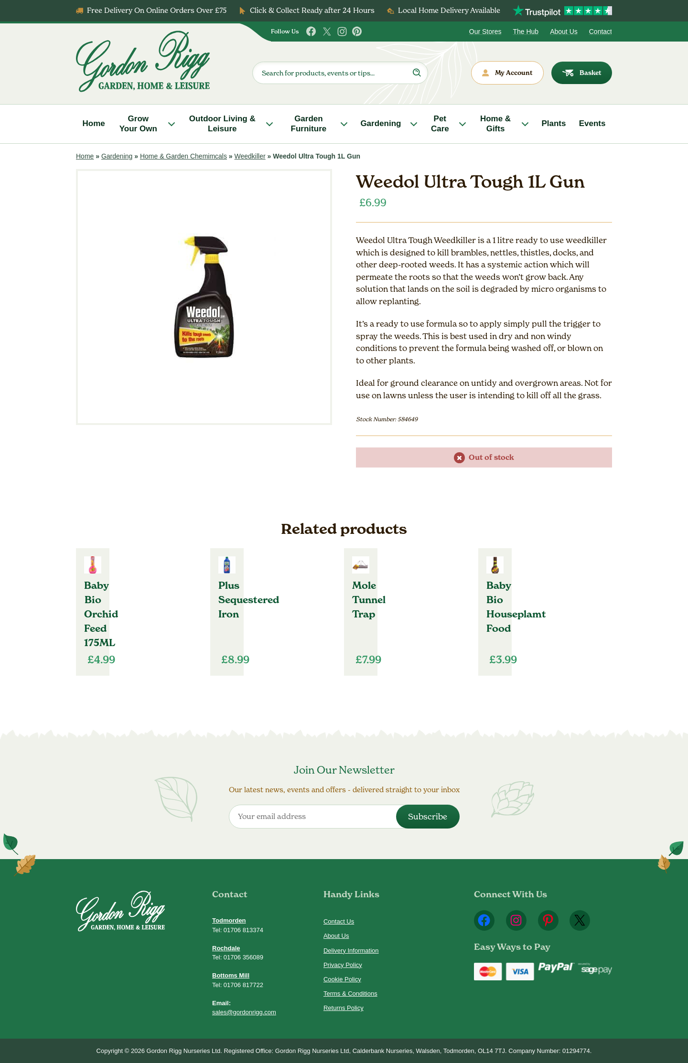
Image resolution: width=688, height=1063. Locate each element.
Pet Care (440, 123)
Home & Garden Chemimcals (183, 156)
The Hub (525, 31)
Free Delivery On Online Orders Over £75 (156, 10)
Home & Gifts (495, 123)
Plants (553, 123)
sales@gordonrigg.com (244, 1012)
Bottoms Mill (230, 975)
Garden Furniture (309, 123)
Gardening (380, 123)
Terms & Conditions (350, 993)
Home (94, 123)
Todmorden (229, 920)
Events (592, 123)
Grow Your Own (138, 123)
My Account (507, 72)
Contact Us (338, 921)
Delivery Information (351, 950)
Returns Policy (343, 1007)
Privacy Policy (342, 964)
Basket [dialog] (582, 72)
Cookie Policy (342, 979)
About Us (564, 31)
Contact (600, 31)
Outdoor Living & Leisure (222, 123)
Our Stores (485, 31)
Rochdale (226, 948)
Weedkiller (250, 156)
